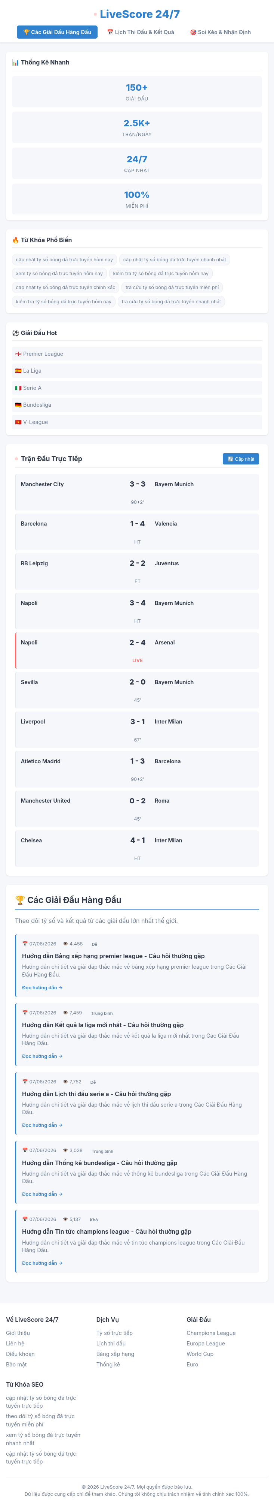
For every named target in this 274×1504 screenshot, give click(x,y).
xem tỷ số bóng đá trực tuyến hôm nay (59, 273)
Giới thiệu (18, 1333)
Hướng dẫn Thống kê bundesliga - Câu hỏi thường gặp (99, 1163)
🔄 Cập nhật (241, 459)
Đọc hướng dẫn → (42, 987)
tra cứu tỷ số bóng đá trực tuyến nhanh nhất (171, 301)
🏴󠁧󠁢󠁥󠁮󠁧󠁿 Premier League (39, 354)
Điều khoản (20, 1354)
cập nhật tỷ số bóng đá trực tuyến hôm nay (64, 259)
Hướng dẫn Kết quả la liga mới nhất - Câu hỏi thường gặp (103, 1025)
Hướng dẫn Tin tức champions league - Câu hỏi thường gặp (106, 1231)
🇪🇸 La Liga (28, 370)
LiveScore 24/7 (137, 14)
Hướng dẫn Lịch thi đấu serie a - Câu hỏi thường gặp (96, 1094)
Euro (192, 1364)
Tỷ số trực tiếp (114, 1333)
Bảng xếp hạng (115, 1354)
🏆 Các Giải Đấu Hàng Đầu (57, 32)
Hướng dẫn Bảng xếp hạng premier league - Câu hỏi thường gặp (113, 956)
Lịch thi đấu (111, 1343)
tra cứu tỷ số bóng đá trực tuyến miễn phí (172, 287)
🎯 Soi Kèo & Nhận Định (220, 32)
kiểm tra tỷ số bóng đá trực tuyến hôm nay (161, 273)
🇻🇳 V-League (31, 422)
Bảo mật (16, 1364)
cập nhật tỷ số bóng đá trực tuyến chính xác (66, 287)
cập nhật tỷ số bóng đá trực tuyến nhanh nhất (174, 259)
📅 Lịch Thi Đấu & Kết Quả (140, 32)
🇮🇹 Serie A (28, 388)
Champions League (211, 1333)
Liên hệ (15, 1343)
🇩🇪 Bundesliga (33, 404)
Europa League (206, 1343)
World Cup (200, 1354)
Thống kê (108, 1364)
